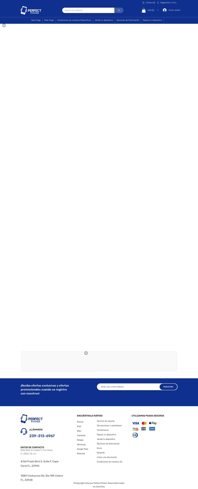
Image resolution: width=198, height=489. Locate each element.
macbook (81, 435)
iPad (79, 426)
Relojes (80, 440)
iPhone (80, 422)
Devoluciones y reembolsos (109, 425)
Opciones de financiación (108, 443)
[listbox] (153, 10)
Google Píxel (82, 449)
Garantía (101, 453)
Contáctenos (103, 430)
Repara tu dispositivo (106, 434)
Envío (99, 448)
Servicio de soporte (106, 421)
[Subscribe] (168, 387)
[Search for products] (86, 10)
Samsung (81, 444)
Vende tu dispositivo (106, 439)
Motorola (81, 453)
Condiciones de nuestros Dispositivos (109, 462)
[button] (167, 2)
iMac (79, 431)
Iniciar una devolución (107, 457)
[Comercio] (148, 2)
